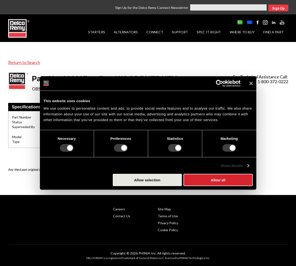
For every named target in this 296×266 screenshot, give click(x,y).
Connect (154, 32)
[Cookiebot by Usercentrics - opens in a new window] (219, 83)
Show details (231, 165)
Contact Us (121, 216)
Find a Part (273, 32)
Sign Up (278, 8)
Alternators (126, 32)
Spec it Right (209, 32)
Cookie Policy (168, 230)
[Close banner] (251, 83)
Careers (119, 209)
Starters (96, 32)
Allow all (218, 180)
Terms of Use (168, 216)
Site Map (164, 209)
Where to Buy (242, 32)
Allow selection (147, 180)
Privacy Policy (168, 223)
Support (180, 32)
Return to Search (24, 62)
